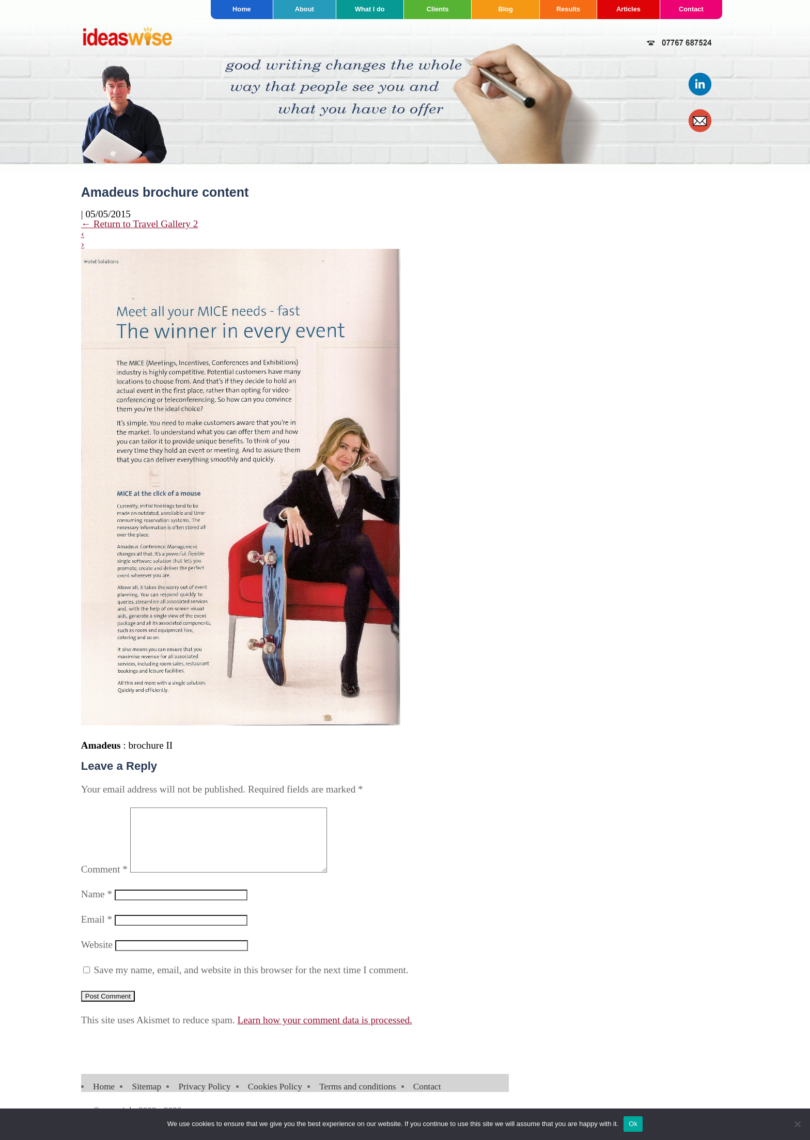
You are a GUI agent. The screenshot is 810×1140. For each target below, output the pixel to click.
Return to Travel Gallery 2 (139, 223)
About (304, 9)
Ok (633, 1124)
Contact (691, 9)
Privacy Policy (204, 1099)
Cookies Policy (275, 1099)
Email (96, 931)
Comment (104, 881)
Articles (628, 9)
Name (96, 906)
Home (241, 9)
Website (97, 957)
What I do (370, 9)
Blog (505, 9)
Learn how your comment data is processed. (325, 1032)
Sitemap (147, 1099)
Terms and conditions (357, 1099)
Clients (438, 9)
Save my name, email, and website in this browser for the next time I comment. (251, 982)
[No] (797, 1124)
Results (568, 9)
